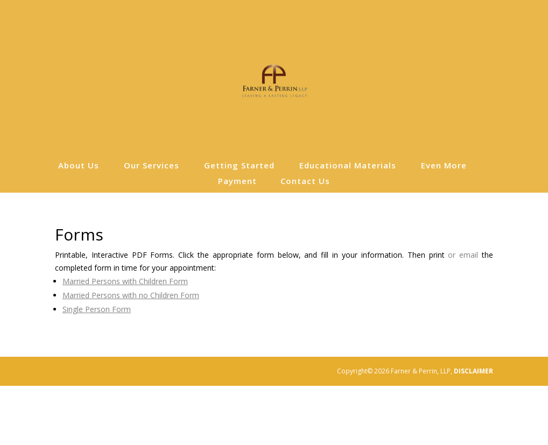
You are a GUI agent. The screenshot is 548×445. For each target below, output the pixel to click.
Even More (444, 166)
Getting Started (239, 166)
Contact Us (305, 181)
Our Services (151, 166)
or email (463, 255)
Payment (237, 181)
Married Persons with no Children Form (130, 295)
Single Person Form (96, 309)
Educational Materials (347, 166)
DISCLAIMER (473, 371)
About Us (78, 166)
